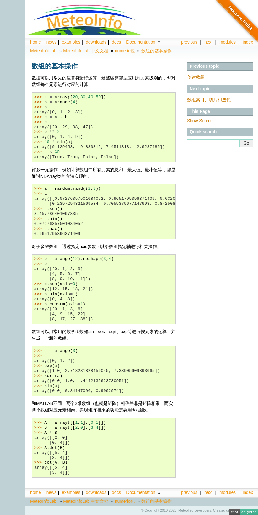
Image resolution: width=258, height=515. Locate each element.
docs (116, 42)
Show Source (200, 120)
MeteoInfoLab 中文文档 (85, 50)
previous (189, 42)
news (51, 42)
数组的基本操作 (156, 50)
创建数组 (195, 77)
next (208, 42)
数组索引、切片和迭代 (209, 99)
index (248, 492)
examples (71, 42)
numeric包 (125, 50)
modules (227, 492)
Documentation (140, 42)
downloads (96, 42)
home (35, 42)
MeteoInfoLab (43, 50)
